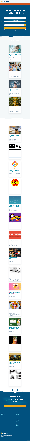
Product (2, 415)
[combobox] (15, 21)
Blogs (16, 426)
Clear (15, 30)
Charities (17, 415)
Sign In (1, 420)
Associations (17, 414)
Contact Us (17, 425)
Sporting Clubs (18, 420)
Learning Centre (18, 427)
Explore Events (3, 414)
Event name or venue (15, 16)
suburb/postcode (15, 20)
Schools (17, 419)
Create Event (2, 419)
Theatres (17, 421)
